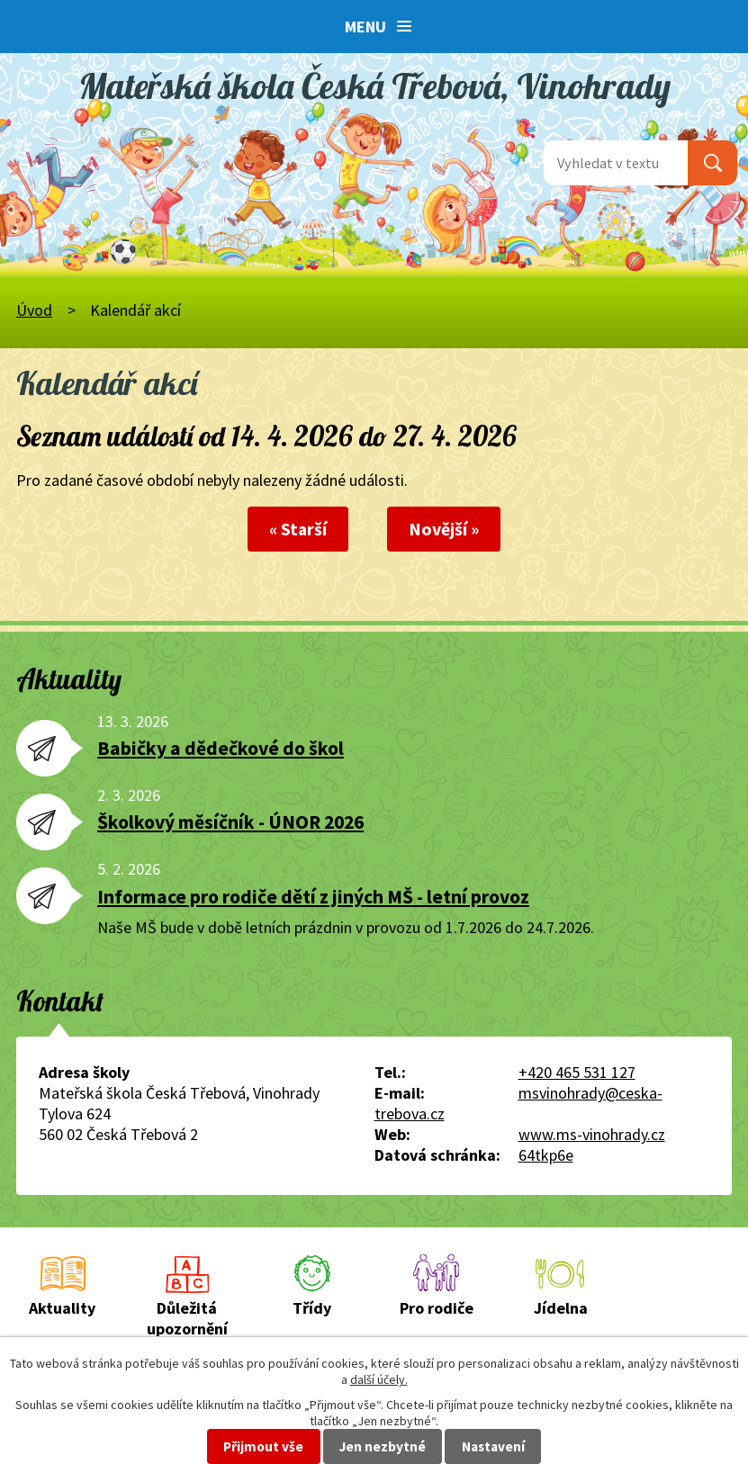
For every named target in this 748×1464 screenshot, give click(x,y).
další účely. (379, 1379)
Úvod (34, 310)
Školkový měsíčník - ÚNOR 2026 (230, 822)
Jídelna (561, 1308)
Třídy (312, 1308)
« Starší (298, 529)
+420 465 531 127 (576, 1072)
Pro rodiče (436, 1308)
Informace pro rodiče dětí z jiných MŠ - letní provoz (313, 897)
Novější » (444, 529)
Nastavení (493, 1446)
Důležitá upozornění (187, 1318)
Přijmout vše (263, 1446)
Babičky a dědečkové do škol (220, 748)
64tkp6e (545, 1155)
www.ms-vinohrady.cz (591, 1134)
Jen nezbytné (382, 1446)
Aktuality (62, 1308)
